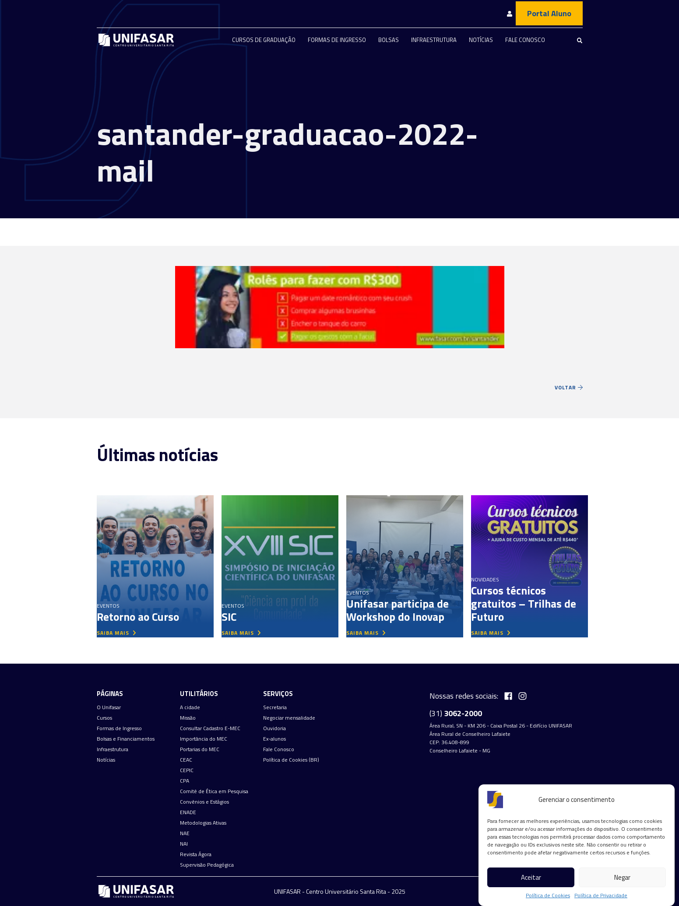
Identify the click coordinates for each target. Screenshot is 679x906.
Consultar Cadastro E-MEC (210, 728)
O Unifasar (109, 707)
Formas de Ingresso (337, 39)
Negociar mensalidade (289, 718)
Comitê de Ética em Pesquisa (214, 791)
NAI (184, 844)
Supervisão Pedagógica (207, 865)
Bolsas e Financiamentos (126, 739)
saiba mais (116, 633)
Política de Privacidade (600, 895)
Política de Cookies (548, 895)
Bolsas (388, 39)
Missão (188, 718)
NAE (185, 833)
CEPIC (186, 770)
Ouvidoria (274, 728)
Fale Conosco (525, 39)
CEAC (186, 760)
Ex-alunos (274, 739)
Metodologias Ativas (203, 823)
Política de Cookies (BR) (291, 760)
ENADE (188, 812)
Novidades (485, 579)
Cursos (104, 718)
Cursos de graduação (264, 39)
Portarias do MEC (199, 749)
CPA (184, 781)
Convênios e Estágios (204, 802)
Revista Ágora (195, 854)
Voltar (569, 387)
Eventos (108, 606)
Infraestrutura (434, 39)
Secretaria (275, 707)
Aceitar (531, 877)
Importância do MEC (203, 739)
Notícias (481, 39)
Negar (622, 877)
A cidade (190, 707)
